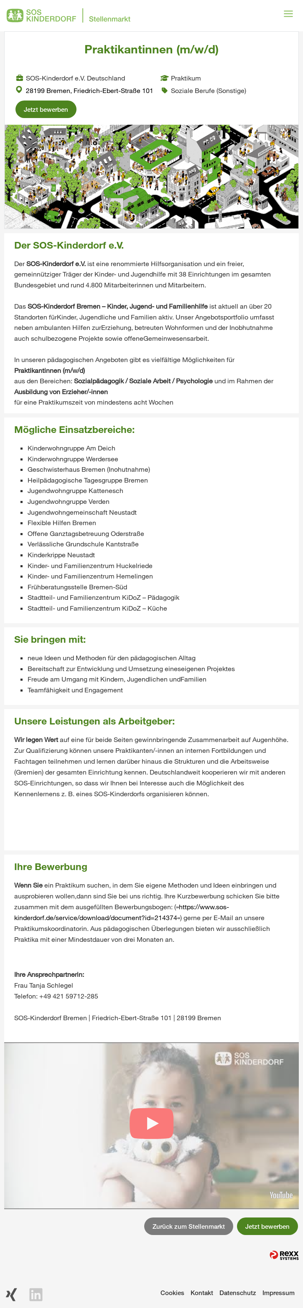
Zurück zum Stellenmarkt (189, 1226)
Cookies (172, 1292)
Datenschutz (237, 1292)
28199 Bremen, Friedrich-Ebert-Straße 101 (84, 90)
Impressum (278, 1292)
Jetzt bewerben (46, 109)
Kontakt (202, 1292)
